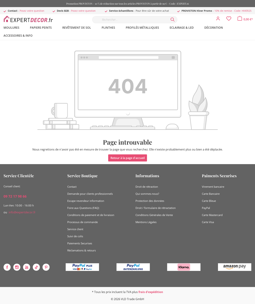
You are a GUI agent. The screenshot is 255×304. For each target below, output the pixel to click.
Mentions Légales (146, 222)
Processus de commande (82, 222)
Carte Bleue (209, 201)
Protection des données (149, 201)
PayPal (206, 208)
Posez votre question (32, 10)
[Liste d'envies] (229, 19)
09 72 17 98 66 (15, 196)
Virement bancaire (213, 186)
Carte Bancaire (211, 193)
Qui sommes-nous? (147, 193)
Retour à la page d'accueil (127, 158)
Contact (71, 186)
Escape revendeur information (85, 201)
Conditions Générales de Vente (154, 215)
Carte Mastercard (212, 215)
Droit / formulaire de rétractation (155, 208)
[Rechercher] (172, 19)
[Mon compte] (218, 19)
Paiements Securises (79, 243)
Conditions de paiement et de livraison (90, 215)
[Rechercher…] (130, 19)
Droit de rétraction (146, 186)
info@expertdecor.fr (22, 212)
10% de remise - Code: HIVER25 (232, 10)
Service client (75, 229)
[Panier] (245, 19)
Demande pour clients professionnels (90, 193)
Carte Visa (208, 222)
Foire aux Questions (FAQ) (83, 208)
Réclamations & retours (81, 250)
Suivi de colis (75, 236)
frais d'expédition (150, 292)
